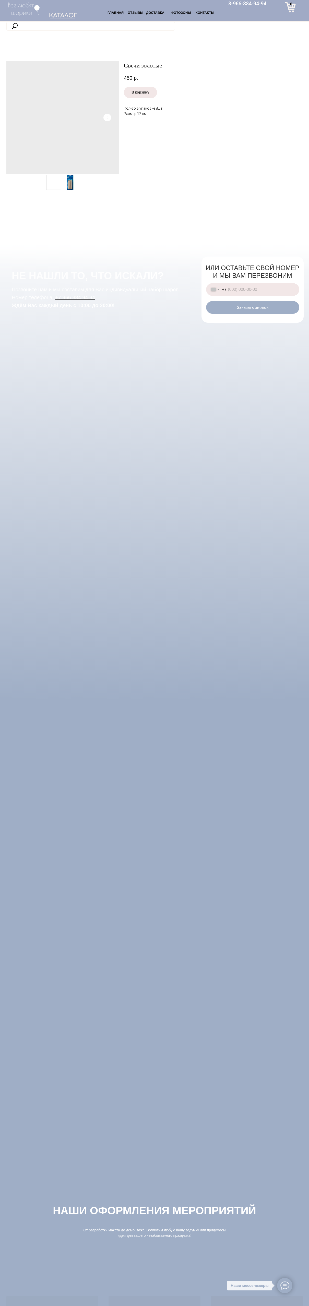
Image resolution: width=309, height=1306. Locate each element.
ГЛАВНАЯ (116, 13)
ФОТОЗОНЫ (181, 13)
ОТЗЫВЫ (135, 13)
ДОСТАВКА (155, 13)
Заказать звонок (253, 307)
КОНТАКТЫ (205, 13)
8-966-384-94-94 (247, 4)
